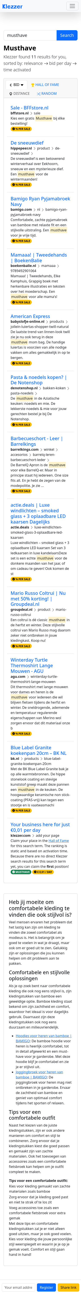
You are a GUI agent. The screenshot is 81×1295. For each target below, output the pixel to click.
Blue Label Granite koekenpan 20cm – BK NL (39, 750)
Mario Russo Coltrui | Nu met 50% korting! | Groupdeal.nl (38, 598)
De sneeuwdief (27, 143)
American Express (30, 316)
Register (46, 1287)
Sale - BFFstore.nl (29, 107)
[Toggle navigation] (72, 6)
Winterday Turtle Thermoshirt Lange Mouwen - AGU (32, 665)
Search (67, 35)
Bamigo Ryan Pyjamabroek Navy (40, 201)
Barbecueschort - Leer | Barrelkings (37, 441)
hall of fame (45, 84)
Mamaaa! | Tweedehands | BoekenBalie (39, 257)
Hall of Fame (59, 840)
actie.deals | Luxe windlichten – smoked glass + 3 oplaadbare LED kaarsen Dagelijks (38, 513)
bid (16, 84)
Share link (68, 1287)
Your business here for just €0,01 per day (40, 827)
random (47, 93)
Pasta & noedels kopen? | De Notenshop (39, 380)
